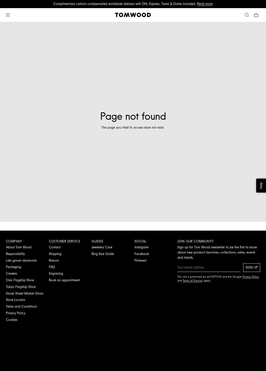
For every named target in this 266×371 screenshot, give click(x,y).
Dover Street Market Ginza (24, 293)
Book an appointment (64, 280)
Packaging (13, 267)
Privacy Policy (15, 313)
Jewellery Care (102, 247)
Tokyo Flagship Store (21, 287)
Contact (55, 247)
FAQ (52, 267)
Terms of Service (193, 280)
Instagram (141, 247)
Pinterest (140, 260)
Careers (11, 273)
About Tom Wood (18, 247)
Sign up (252, 267)
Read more (205, 4)
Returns (54, 260)
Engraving (56, 273)
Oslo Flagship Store (20, 280)
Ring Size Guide (103, 254)
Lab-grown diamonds (21, 260)
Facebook (141, 254)
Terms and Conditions (21, 306)
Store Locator (15, 300)
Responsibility (15, 254)
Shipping (55, 254)
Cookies (11, 320)
